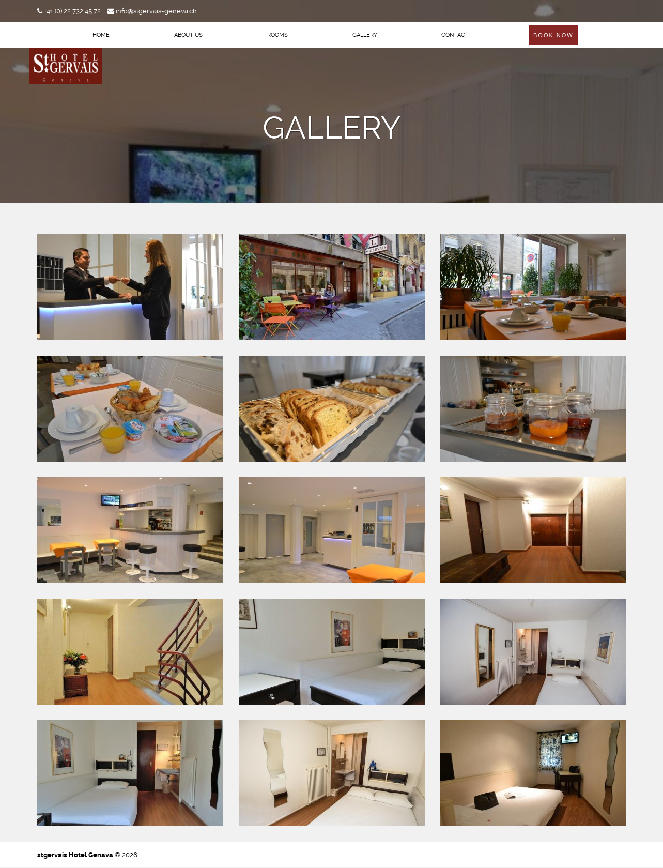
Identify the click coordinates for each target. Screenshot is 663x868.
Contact (455, 35)
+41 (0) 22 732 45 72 (69, 11)
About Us (188, 35)
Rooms (277, 35)
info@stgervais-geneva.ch (152, 11)
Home (101, 35)
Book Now (553, 35)
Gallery (364, 35)
